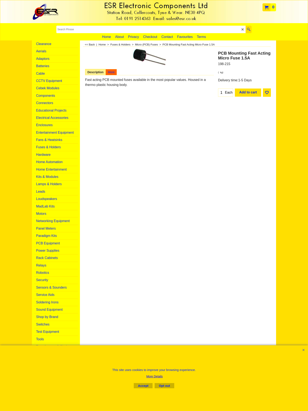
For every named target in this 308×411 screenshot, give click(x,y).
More (111, 72)
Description (95, 72)
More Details (154, 376)
